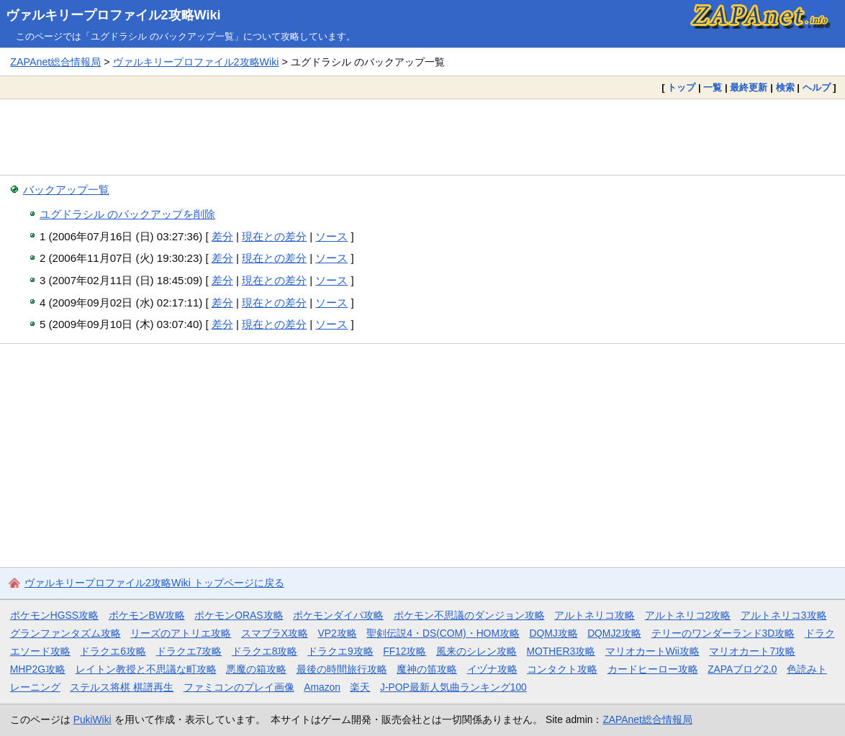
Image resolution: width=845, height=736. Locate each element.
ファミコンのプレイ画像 (239, 687)
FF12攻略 (404, 651)
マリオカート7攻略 (752, 651)
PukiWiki (92, 719)
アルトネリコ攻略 (594, 615)
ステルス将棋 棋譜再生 (121, 687)
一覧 (712, 87)
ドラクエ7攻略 (189, 651)
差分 (222, 236)
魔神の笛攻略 (427, 669)
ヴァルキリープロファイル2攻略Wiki (113, 15)
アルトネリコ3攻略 (784, 615)
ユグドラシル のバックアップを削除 (127, 214)
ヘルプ (817, 87)
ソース (331, 236)
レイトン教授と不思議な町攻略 (146, 669)
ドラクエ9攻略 (340, 651)
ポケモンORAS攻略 (238, 615)
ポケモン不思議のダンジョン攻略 (469, 615)
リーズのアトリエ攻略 (180, 633)
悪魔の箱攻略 (256, 669)
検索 (785, 87)
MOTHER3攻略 (561, 651)
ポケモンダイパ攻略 (338, 615)
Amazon (322, 687)
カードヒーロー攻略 (652, 669)
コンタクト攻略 (562, 669)
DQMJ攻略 (553, 633)
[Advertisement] (422, 136)
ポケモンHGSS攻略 (54, 615)
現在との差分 (274, 236)
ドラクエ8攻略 (265, 651)
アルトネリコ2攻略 (688, 615)
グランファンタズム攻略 (65, 633)
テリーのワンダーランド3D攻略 (723, 633)
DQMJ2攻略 (614, 633)
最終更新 (748, 87)
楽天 (360, 687)
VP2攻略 (337, 633)
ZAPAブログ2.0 (742, 669)
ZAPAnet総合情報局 (55, 62)
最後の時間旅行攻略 (342, 669)
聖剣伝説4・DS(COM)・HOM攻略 (443, 633)
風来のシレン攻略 (476, 651)
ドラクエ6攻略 (113, 651)
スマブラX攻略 (274, 633)
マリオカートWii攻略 (652, 651)
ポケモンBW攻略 (147, 615)
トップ (681, 87)
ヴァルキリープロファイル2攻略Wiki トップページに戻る (154, 583)
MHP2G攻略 (37, 669)
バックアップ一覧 (66, 189)
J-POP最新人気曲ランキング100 (453, 687)
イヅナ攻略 (492, 669)
